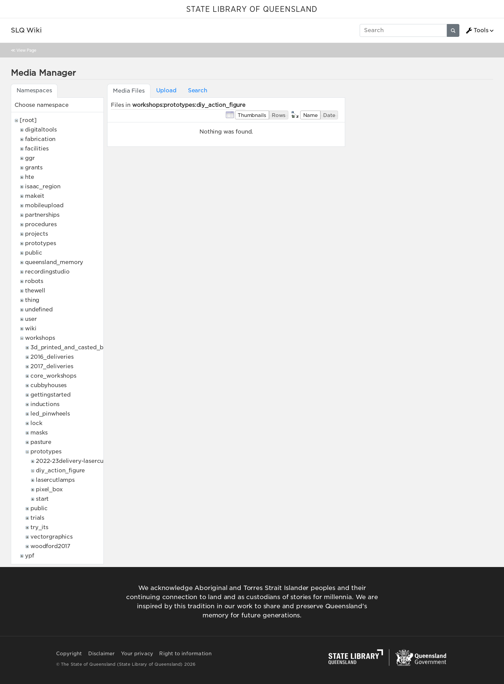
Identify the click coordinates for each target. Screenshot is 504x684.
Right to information (185, 653)
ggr (30, 158)
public (33, 253)
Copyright (69, 653)
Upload (166, 90)
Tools (477, 30)
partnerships (42, 215)
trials (37, 518)
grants (34, 167)
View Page (26, 50)
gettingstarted (50, 395)
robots (34, 281)
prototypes (40, 243)
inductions (44, 404)
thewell (35, 290)
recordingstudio (47, 271)
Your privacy (137, 653)
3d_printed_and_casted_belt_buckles (83, 347)
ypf (29, 555)
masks (39, 432)
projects (36, 234)
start (42, 499)
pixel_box (49, 489)
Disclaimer (101, 653)
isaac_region (43, 186)
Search (197, 90)
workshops (40, 338)
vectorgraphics (51, 537)
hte (29, 177)
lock (36, 423)
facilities (36, 148)
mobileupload (44, 205)
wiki (30, 328)
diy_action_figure (60, 470)
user (31, 319)
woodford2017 (50, 546)
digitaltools (41, 129)
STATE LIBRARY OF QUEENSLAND (251, 9)
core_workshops (53, 376)
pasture (40, 442)
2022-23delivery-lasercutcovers (80, 461)
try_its (39, 527)
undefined (39, 309)
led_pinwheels (50, 413)
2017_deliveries (51, 366)
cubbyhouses (48, 385)
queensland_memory (54, 262)
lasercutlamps (55, 480)
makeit (34, 196)
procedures (40, 224)
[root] (28, 120)
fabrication (40, 139)
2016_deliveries (52, 357)
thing (32, 300)
